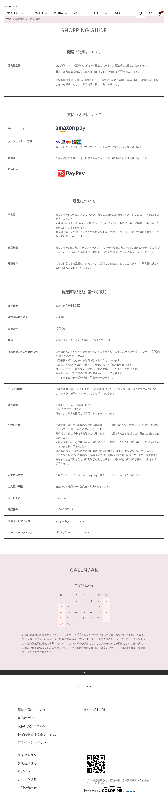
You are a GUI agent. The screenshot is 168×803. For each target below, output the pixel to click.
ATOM (99, 710)
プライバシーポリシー (33, 742)
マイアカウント (29, 755)
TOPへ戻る (84, 672)
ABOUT (98, 13)
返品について (27, 718)
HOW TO (36, 13)
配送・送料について (32, 710)
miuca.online (12, 6)
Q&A (117, 13)
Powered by (110, 789)
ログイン (24, 771)
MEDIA (58, 13)
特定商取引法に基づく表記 (37, 734)
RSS (87, 710)
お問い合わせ (27, 788)
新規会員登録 (27, 763)
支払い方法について (32, 726)
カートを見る (27, 779)
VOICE (78, 13)
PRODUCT (13, 13)
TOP (8, 19)
